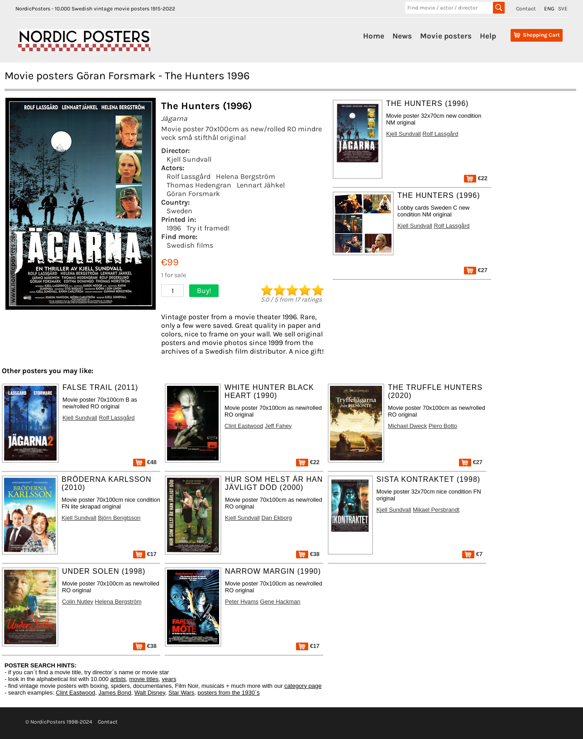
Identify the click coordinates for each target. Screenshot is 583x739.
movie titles (143, 679)
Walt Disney (149, 692)
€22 (475, 178)
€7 (472, 554)
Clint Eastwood (244, 425)
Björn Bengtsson (119, 517)
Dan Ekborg (276, 517)
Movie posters (446, 35)
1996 (174, 228)
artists (118, 679)
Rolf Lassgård (188, 176)
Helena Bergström (245, 176)
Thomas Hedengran (199, 185)
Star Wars (181, 692)
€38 (308, 554)
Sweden (179, 210)
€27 (475, 270)
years (169, 679)
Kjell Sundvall (189, 159)
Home (373, 35)
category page (302, 685)
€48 (145, 462)
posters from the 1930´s (229, 692)
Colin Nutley (77, 601)
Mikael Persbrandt (436, 509)
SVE (563, 8)
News (402, 35)
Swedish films (190, 245)
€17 (145, 554)
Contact (526, 8)
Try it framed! (207, 228)
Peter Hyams (241, 601)
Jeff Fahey (278, 425)
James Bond (114, 692)
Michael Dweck (407, 425)
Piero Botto (443, 425)
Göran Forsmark (193, 193)
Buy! (204, 290)
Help (488, 35)
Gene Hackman (280, 601)
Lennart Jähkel (261, 185)
